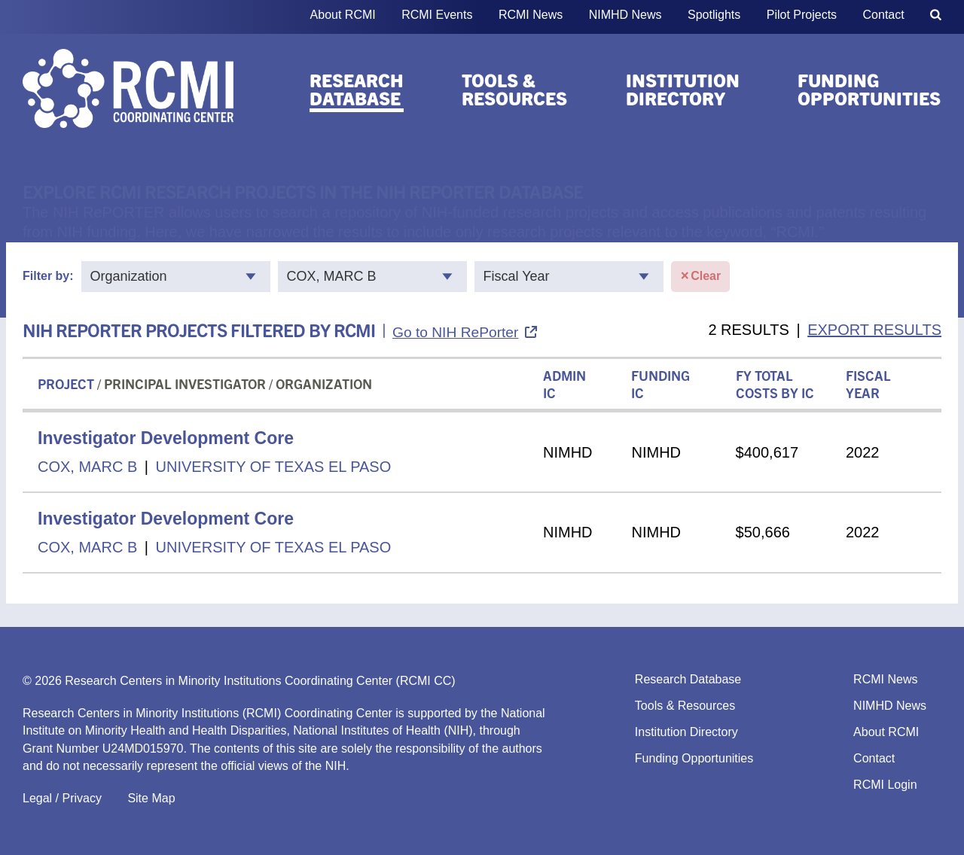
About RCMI (343, 14)
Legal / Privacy (62, 798)
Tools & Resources (514, 88)
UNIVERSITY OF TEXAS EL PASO (274, 466)
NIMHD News (625, 14)
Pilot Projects (802, 14)
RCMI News (531, 14)
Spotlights (714, 14)
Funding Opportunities (869, 88)
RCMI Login (885, 784)
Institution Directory (683, 88)
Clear (700, 276)
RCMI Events (436, 14)
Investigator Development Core (166, 438)
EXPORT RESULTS (874, 329)
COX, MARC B (87, 466)
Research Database (357, 88)
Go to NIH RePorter (455, 332)
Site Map (151, 798)
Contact (884, 14)
